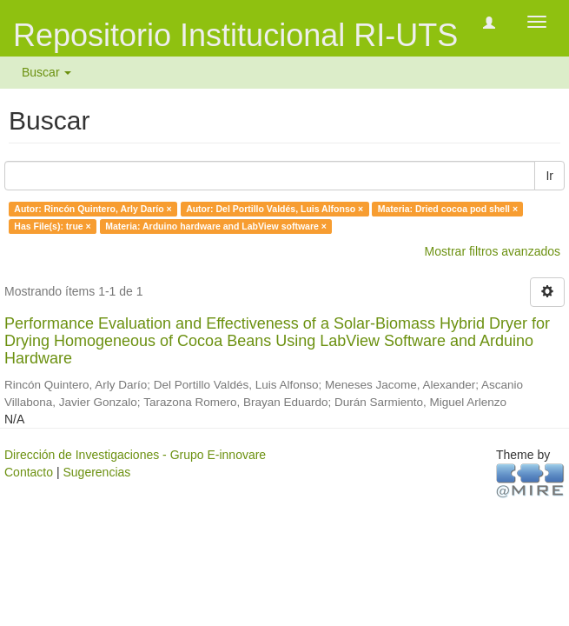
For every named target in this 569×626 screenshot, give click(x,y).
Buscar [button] (46, 72)
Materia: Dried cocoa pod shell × (448, 208)
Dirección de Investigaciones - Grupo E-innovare (135, 455)
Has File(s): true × (52, 226)
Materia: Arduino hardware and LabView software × (216, 226)
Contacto (28, 472)
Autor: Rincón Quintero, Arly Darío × (92, 208)
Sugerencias (96, 472)
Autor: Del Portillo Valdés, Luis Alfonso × (274, 208)
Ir (549, 176)
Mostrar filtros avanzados (492, 251)
